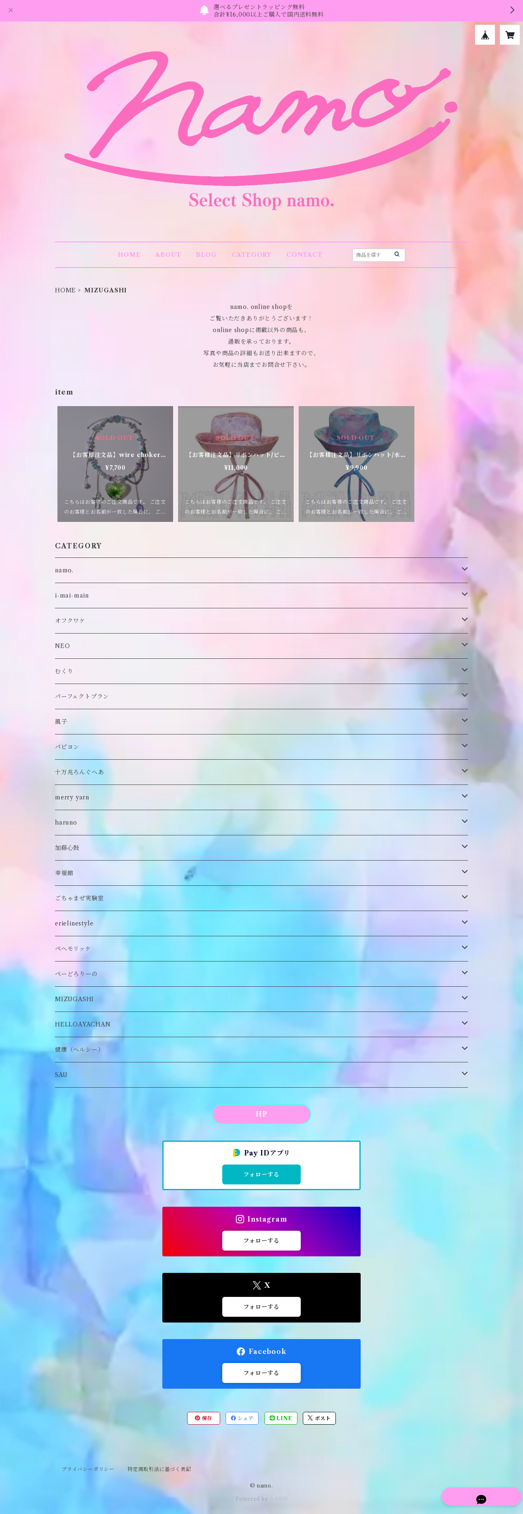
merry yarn (72, 797)
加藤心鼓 (67, 847)
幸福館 (64, 873)
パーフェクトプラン (82, 696)
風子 (61, 721)
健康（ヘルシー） (79, 1049)
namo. (64, 570)
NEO (62, 646)
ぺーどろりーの (76, 974)
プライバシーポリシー (88, 1469)
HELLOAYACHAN (83, 1024)
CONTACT (304, 254)
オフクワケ (70, 620)
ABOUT (168, 254)
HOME (129, 254)
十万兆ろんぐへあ (79, 772)
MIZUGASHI (74, 999)
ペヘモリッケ (73, 948)
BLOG (206, 254)
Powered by (261, 1499)
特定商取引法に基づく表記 (159, 1469)
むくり (64, 671)
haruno (66, 822)
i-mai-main (72, 595)
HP (261, 1114)
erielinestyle (74, 923)
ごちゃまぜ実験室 (79, 898)
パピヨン (67, 747)
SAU (61, 1075)
